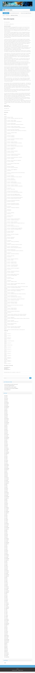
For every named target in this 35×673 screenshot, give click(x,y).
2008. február (6, 650)
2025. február (6, 399)
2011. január (6, 617)
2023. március (6, 430)
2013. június (6, 578)
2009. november (6, 636)
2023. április (5, 429)
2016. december (6, 523)
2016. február (6, 535)
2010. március (6, 631)
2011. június (6, 611)
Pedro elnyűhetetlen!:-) (7, 389)
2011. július (5, 609)
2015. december (6, 538)
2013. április (5, 581)
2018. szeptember (6, 496)
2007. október (6, 655)
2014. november (6, 555)
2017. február (6, 520)
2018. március (6, 503)
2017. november (6, 508)
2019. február (6, 489)
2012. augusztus (6, 592)
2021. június (6, 456)
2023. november (6, 419)
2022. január (6, 446)
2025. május (6, 395)
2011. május (6, 612)
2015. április (5, 549)
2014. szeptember (6, 558)
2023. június (6, 426)
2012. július (5, 593)
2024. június (6, 410)
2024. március (6, 414)
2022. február (6, 445)
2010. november (6, 620)
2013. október (6, 573)
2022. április (5, 442)
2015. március (6, 550)
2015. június (6, 546)
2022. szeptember (6, 437)
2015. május (6, 547)
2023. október (6, 421)
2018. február (6, 504)
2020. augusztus (6, 469)
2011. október (6, 605)
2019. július (5, 484)
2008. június (6, 644)
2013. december (6, 570)
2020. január (6, 476)
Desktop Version (14, 670)
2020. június (6, 472)
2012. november (6, 588)
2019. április (5, 487)
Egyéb (5, 662)
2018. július (5, 499)
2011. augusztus (6, 608)
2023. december (6, 418)
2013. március (6, 582)
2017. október (6, 510)
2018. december (6, 492)
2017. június (6, 515)
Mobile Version (20, 670)
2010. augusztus (6, 624)
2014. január (6, 569)
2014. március (6, 566)
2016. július (5, 530)
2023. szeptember (6, 422)
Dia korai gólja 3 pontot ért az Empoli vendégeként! (11, 388)
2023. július (5, 425)
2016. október (6, 526)
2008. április (5, 647)
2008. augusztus (6, 642)
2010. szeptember (6, 623)
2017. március (6, 519)
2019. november (6, 479)
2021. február (6, 461)
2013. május (6, 580)
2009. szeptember (6, 639)
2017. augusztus (6, 512)
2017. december (6, 507)
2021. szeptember (6, 452)
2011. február (6, 616)
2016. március (6, 534)
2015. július (5, 545)
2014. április (5, 565)
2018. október (6, 495)
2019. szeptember (6, 481)
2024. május (6, 411)
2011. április (5, 613)
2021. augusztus (6, 453)
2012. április (5, 597)
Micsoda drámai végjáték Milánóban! (9, 385)
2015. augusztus (6, 543)
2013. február (6, 584)
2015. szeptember (6, 542)
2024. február (6, 415)
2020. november (6, 465)
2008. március (6, 648)
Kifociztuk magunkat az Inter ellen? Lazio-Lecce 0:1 (11, 384)
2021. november (6, 449)
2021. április (5, 458)
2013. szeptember (6, 574)
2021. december (6, 448)
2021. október (6, 450)
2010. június (6, 627)
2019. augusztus (6, 483)
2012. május (6, 596)
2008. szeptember (6, 640)
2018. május (6, 500)
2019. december (6, 477)
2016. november (6, 524)
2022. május (6, 441)
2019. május (6, 485)
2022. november (6, 434)
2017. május (6, 516)
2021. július (5, 454)
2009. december (6, 635)
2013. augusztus (6, 576)
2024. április (5, 413)
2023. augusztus (6, 423)
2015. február (6, 551)
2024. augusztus (6, 407)
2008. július (5, 643)
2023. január (6, 433)
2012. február (6, 600)
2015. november (6, 539)
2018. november (6, 493)
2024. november (6, 403)
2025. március (6, 398)
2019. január (6, 491)
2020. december (6, 464)
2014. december (6, 554)
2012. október (6, 589)
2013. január (6, 585)
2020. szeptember (6, 468)
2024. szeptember (6, 406)
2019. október (6, 480)
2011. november (6, 604)
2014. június (6, 562)
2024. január (6, 417)
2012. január (6, 601)
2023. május (6, 427)
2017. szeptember (6, 511)
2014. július (5, 561)
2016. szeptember (6, 527)
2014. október (6, 557)
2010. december (6, 619)
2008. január (6, 651)
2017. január (6, 522)
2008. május (6, 646)
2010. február (6, 632)
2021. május (6, 457)
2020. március (6, 473)
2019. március (6, 488)
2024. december (6, 402)
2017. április (5, 518)
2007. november (6, 654)
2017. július (5, 514)
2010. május (6, 628)
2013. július (5, 577)
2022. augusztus (6, 438)
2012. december (6, 586)
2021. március (6, 460)
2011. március (6, 615)
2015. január (6, 553)
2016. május (6, 531)
